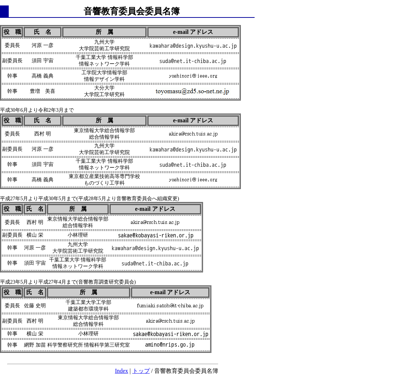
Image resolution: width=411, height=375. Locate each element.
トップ (141, 371)
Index (121, 371)
